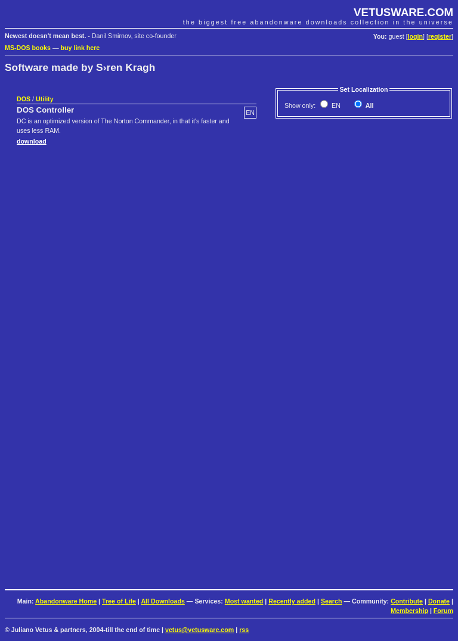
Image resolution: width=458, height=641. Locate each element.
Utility (45, 98)
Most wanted (244, 601)
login (415, 36)
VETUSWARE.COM (403, 12)
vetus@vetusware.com (199, 629)
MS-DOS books (28, 47)
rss (244, 629)
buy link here (80, 47)
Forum (443, 610)
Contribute (407, 601)
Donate (439, 601)
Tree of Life (119, 601)
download (32, 141)
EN (335, 105)
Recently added (291, 601)
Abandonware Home (66, 601)
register (439, 36)
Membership (409, 610)
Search (331, 601)
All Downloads (162, 601)
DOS (23, 98)
